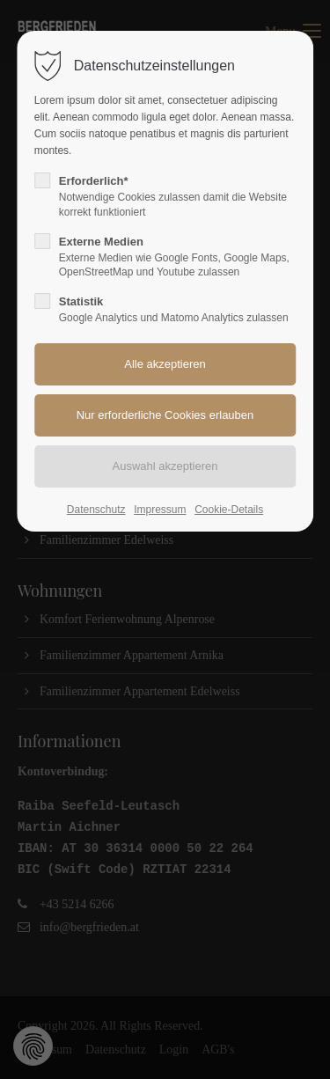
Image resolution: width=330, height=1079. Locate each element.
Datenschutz (96, 509)
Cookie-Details (228, 509)
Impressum (160, 509)
